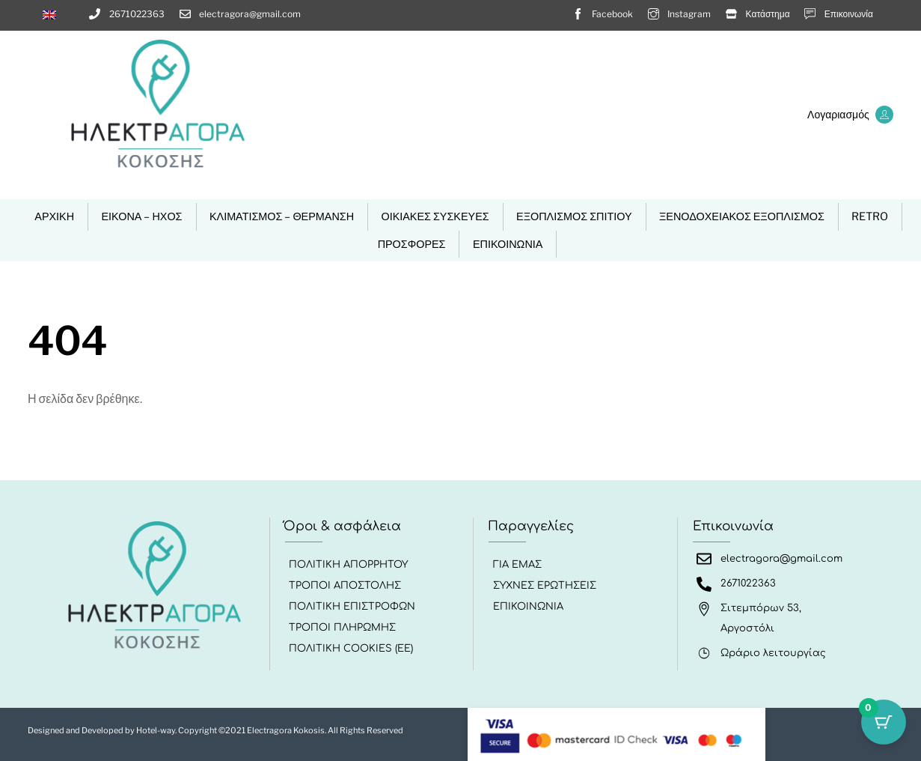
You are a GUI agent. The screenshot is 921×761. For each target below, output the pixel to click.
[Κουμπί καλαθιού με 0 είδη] (883, 723)
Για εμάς (518, 565)
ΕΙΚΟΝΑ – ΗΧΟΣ (141, 216)
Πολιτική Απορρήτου (349, 565)
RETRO (869, 216)
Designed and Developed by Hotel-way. (103, 728)
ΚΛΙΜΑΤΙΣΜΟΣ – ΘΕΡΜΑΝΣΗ (281, 216)
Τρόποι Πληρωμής (343, 627)
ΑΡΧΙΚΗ (54, 216)
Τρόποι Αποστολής (346, 585)
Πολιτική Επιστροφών (353, 606)
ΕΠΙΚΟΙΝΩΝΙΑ (507, 244)
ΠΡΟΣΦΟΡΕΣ (412, 244)
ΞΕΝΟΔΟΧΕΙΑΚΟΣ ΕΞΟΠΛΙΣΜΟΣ (741, 216)
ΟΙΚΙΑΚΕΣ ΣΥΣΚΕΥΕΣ (435, 216)
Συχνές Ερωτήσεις (545, 585)
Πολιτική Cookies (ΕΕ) (352, 648)
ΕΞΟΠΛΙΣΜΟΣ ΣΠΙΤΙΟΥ (574, 216)
